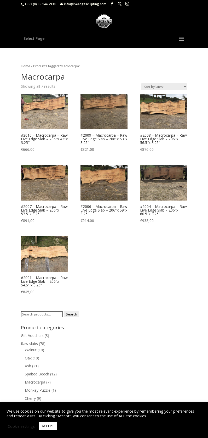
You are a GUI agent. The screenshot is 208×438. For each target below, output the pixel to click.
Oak (28, 358)
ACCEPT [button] (48, 426)
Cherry (30, 398)
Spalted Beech (37, 374)
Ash (28, 365)
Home (25, 66)
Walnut (31, 349)
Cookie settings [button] (21, 426)
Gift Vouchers (32, 335)
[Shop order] (164, 86)
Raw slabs (29, 343)
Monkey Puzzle (37, 390)
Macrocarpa (35, 382)
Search (71, 314)
